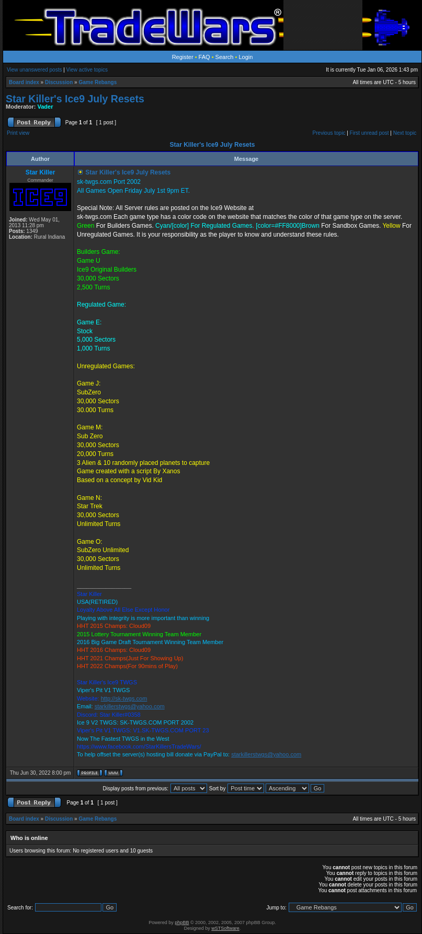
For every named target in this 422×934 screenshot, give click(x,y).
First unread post (369, 133)
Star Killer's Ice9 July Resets (75, 98)
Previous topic (329, 133)
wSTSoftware (225, 928)
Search (224, 57)
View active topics (87, 70)
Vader (45, 106)
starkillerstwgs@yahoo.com (130, 706)
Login (245, 57)
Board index (24, 82)
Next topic (404, 133)
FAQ (204, 57)
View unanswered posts (34, 70)
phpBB (182, 922)
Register (182, 57)
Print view (18, 133)
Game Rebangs (97, 82)
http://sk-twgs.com (124, 698)
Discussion (59, 82)
